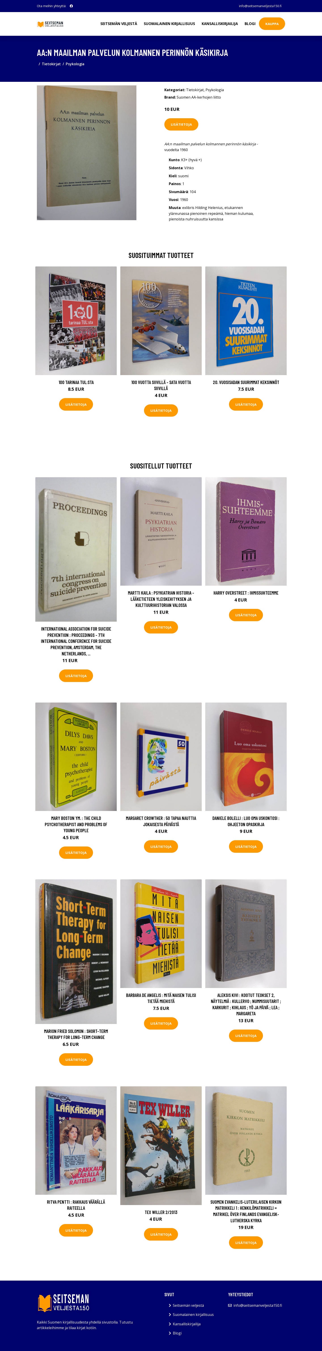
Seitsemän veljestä (118, 23)
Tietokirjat (51, 63)
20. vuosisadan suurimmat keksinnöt (246, 382)
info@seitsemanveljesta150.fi (260, 6)
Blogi (250, 23)
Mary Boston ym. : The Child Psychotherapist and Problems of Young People (76, 824)
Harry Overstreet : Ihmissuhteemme (246, 592)
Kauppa (272, 23)
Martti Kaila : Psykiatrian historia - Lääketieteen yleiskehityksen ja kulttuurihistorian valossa (161, 599)
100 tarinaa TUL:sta (76, 382)
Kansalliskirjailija (220, 23)
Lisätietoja (181, 124)
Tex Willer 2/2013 (161, 1212)
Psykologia (75, 63)
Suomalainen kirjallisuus (169, 23)
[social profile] (71, 6)
